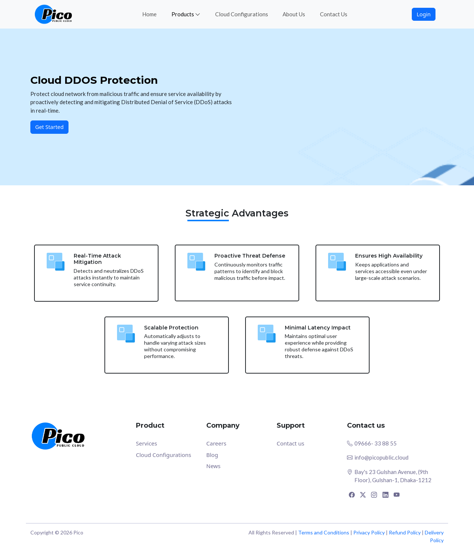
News (213, 466)
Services (146, 443)
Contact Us (333, 14)
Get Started (49, 126)
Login (424, 14)
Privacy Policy (369, 532)
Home (149, 14)
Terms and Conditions (323, 532)
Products (185, 14)
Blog (212, 454)
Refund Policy (405, 532)
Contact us (290, 443)
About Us (294, 14)
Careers (216, 443)
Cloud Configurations (241, 14)
